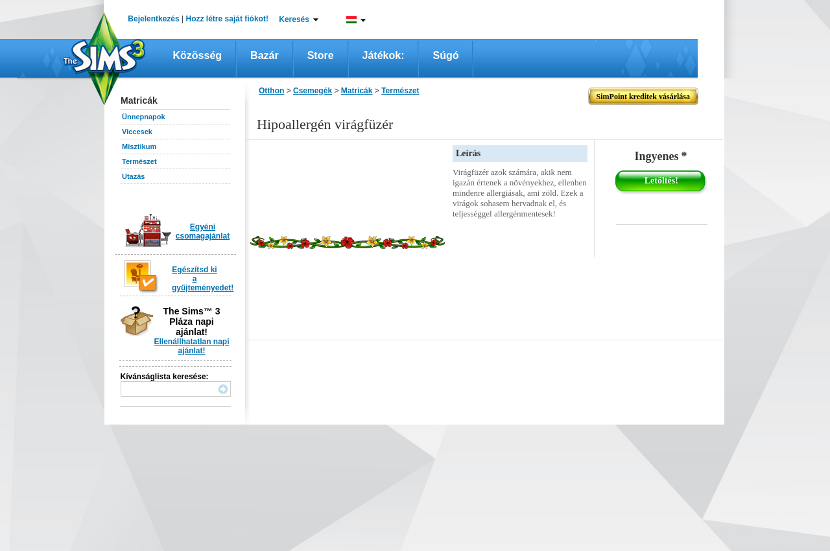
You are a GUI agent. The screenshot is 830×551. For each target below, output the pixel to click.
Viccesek (137, 131)
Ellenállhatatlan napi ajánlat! (191, 346)
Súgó (445, 55)
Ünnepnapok (143, 117)
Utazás (133, 176)
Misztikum (139, 146)
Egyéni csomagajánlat (203, 231)
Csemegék (312, 90)
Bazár (264, 55)
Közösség (197, 55)
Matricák (357, 90)
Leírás (468, 153)
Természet (139, 161)
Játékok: (383, 55)
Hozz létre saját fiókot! (227, 18)
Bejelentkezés (153, 18)
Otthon (271, 90)
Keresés (294, 19)
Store (320, 55)
